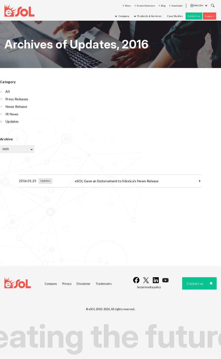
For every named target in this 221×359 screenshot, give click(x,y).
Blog (163, 6)
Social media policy (149, 287)
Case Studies (175, 16)
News (128, 6)
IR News (11, 114)
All (7, 91)
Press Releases (16, 99)
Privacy (67, 283)
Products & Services (149, 16)
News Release (16, 106)
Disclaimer (83, 283)
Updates (12, 121)
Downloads (177, 6)
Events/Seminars (146, 6)
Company (123, 16)
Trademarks (104, 283)
